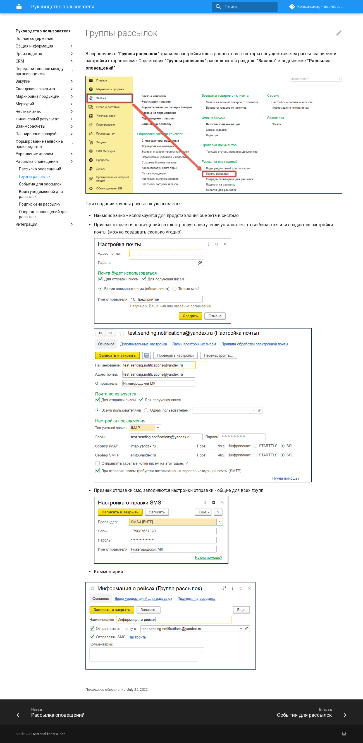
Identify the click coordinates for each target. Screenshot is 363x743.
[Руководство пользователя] (19, 6)
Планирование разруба (45, 133)
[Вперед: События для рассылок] (266, 712)
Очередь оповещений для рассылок (43, 214)
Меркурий (45, 103)
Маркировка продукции (45, 96)
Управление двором (45, 154)
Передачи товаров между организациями (45, 71)
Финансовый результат (45, 119)
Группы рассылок (35, 176)
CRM (45, 61)
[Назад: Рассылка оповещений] (97, 712)
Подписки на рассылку (39, 204)
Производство (45, 53)
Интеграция (45, 224)
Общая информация (45, 46)
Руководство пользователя (43, 31)
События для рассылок (40, 184)
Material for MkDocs (49, 734)
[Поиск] (245, 7)
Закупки (45, 81)
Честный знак (45, 111)
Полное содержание (34, 38)
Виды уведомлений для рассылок (41, 194)
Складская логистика (45, 88)
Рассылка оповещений (45, 161)
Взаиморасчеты (45, 126)
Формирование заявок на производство (45, 144)
